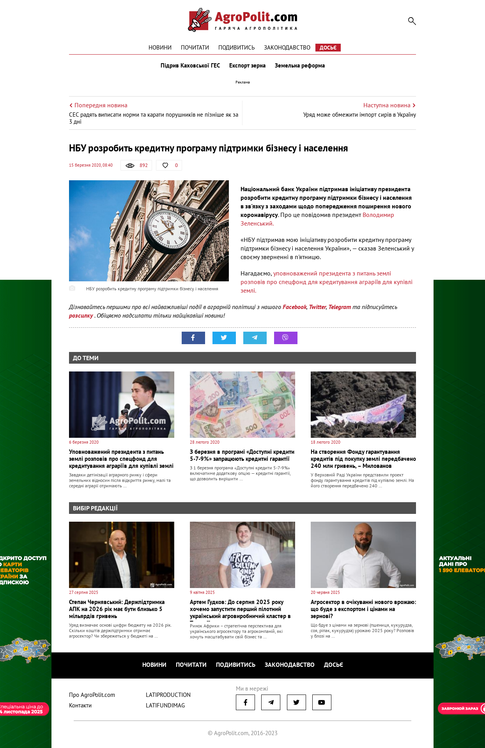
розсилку (81, 315)
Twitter (317, 307)
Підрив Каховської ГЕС (190, 65)
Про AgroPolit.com (92, 694)
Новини (160, 47)
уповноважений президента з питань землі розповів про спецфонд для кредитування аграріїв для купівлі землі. (326, 281)
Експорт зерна (247, 65)
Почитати (195, 47)
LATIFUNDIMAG (165, 705)
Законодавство (287, 47)
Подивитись (236, 47)
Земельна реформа (300, 65)
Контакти (80, 705)
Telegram (339, 307)
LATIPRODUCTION (168, 694)
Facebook (294, 307)
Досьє (328, 47)
